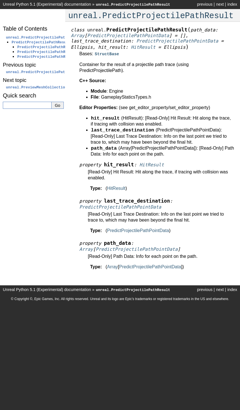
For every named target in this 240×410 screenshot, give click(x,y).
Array (112, 266)
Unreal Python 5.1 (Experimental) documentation (47, 4)
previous (204, 4)
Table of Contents (25, 29)
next (220, 4)
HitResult (116, 187)
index (232, 4)
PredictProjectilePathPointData (138, 230)
